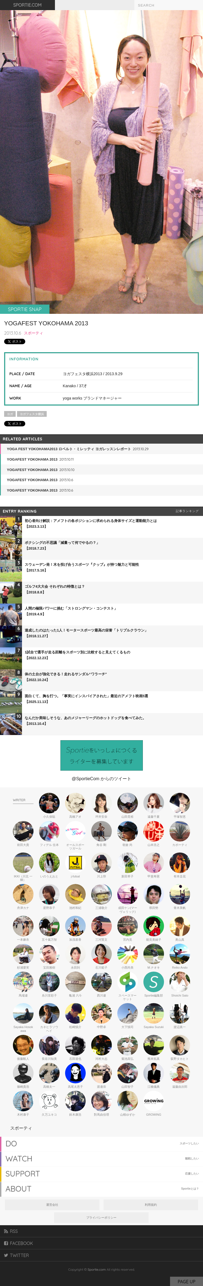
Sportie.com (97, 1269)
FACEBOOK (18, 1243)
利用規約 (151, 1204)
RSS (11, 1231)
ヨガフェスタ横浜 (32, 414)
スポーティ (33, 333)
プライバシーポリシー (101, 1217)
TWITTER (16, 1255)
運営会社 (52, 1204)
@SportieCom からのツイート (101, 778)
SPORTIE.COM (27, 5)
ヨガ (10, 414)
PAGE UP (187, 1281)
